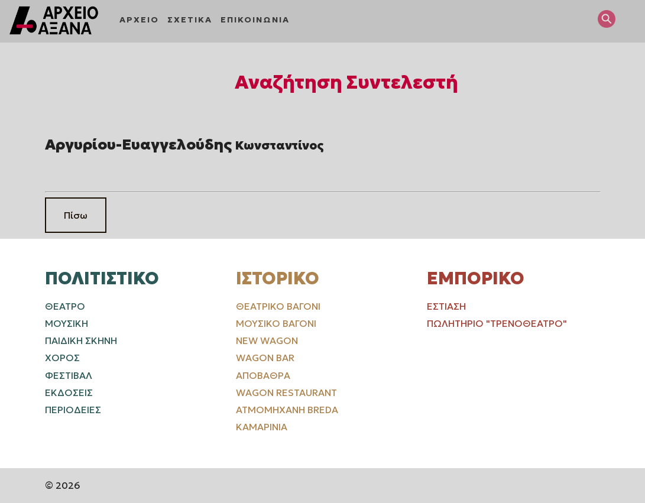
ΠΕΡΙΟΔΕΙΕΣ (73, 410)
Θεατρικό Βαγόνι (278, 306)
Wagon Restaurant (286, 392)
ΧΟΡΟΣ (62, 358)
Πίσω (75, 215)
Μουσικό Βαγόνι (276, 323)
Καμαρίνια (261, 427)
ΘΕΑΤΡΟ (65, 306)
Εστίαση (446, 306)
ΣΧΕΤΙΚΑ (189, 20)
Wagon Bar (265, 358)
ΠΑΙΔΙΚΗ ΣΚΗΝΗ (81, 340)
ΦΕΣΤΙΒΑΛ (68, 375)
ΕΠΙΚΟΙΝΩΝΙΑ (255, 20)
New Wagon (267, 340)
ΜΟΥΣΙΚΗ (66, 323)
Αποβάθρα (263, 375)
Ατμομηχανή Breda (287, 410)
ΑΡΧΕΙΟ (139, 20)
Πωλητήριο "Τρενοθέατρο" (497, 323)
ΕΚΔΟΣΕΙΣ (69, 392)
